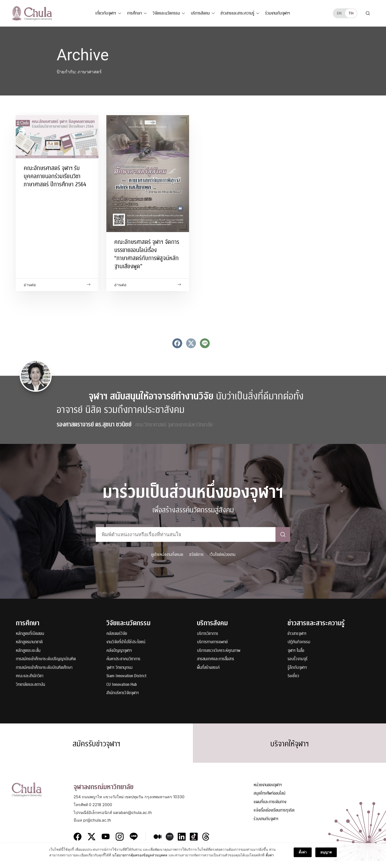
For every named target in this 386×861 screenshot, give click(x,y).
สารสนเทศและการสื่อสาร (215, 659)
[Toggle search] (367, 13)
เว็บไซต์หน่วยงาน (222, 554)
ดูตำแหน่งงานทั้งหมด (167, 554)
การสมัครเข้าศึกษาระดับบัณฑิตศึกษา (44, 668)
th (351, 13)
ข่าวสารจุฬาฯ (297, 634)
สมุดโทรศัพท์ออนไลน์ (269, 793)
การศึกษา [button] (134, 13)
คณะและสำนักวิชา (29, 676)
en (339, 13)
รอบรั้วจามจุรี (297, 659)
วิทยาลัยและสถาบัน (30, 685)
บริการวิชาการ (207, 634)
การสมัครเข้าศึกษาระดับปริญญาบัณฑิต (46, 659)
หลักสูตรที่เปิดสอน (30, 634)
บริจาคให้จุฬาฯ (289, 743)
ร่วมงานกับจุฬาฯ (277, 13)
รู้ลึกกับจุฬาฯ (297, 668)
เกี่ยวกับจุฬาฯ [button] (105, 13)
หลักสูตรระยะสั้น (28, 651)
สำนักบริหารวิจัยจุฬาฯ (122, 693)
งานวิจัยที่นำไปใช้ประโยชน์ (125, 642)
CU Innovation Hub (121, 685)
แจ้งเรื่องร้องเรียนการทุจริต (274, 810)
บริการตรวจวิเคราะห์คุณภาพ (218, 651)
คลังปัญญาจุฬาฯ (119, 651)
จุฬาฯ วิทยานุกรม (119, 668)
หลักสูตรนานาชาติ (29, 642)
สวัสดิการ (196, 554)
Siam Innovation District (126, 676)
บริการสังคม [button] (200, 13)
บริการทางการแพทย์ (212, 642)
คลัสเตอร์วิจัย (116, 634)
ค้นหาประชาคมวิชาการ (123, 659)
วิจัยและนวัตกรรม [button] (166, 13)
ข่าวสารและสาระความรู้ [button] (237, 13)
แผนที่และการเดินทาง (270, 802)
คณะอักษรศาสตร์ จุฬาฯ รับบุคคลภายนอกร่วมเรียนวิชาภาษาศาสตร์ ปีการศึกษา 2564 (55, 176)
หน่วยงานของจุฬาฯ (268, 785)
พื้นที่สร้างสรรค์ (208, 668)
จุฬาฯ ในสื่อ (296, 651)
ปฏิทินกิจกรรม (299, 642)
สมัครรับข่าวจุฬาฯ (96, 743)
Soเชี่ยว (293, 676)
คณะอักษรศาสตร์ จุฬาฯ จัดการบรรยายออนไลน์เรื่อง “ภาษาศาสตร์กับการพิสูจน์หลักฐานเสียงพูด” (146, 254)
